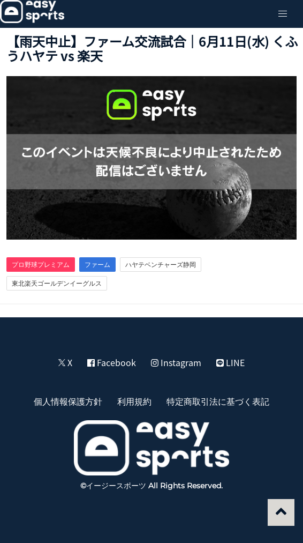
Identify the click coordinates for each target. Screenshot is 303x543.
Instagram (176, 362)
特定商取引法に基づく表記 (217, 401)
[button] (283, 14)
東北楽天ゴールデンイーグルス (57, 283)
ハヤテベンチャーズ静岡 (160, 264)
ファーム (97, 264)
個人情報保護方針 (68, 401)
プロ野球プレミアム (41, 264)
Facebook (111, 362)
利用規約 (134, 401)
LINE (230, 362)
